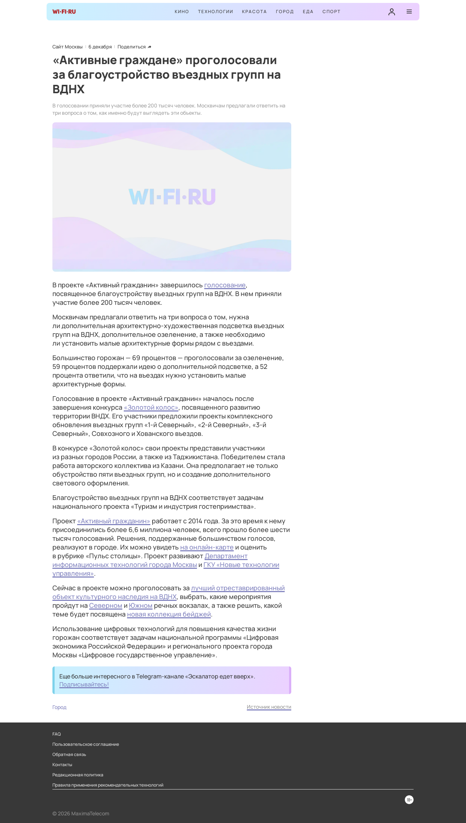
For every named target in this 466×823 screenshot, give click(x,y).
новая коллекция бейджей (169, 614)
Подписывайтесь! (84, 684)
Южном (141, 605)
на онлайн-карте (207, 547)
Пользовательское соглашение (85, 744)
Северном (105, 605)
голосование (225, 284)
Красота (254, 11)
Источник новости (269, 706)
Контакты (62, 765)
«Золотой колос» (151, 407)
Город (285, 11)
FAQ (56, 734)
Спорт (332, 11)
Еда (308, 11)
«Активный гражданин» (113, 520)
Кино (182, 11)
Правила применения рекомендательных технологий (107, 785)
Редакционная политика (77, 775)
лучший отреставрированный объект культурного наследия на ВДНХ (168, 592)
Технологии (215, 11)
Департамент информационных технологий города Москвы (150, 560)
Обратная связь (69, 754)
